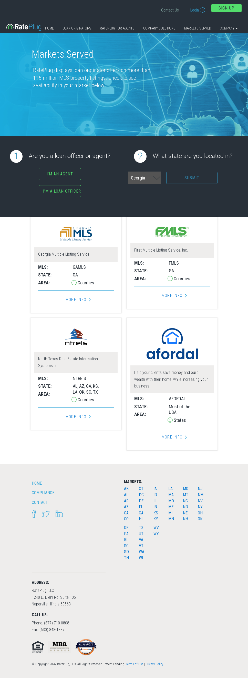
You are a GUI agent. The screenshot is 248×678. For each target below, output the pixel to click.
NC (185, 500)
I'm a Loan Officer (62, 191)
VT (141, 545)
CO (126, 518)
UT (141, 533)
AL (126, 494)
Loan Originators (77, 28)
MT (185, 494)
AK (126, 488)
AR (126, 500)
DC (141, 494)
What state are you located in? (183, 156)
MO (185, 488)
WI (141, 557)
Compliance (43, 492)
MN (171, 518)
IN (155, 506)
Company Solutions (159, 28)
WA (141, 551)
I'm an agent (60, 174)
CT (141, 488)
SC (126, 545)
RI (125, 539)
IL (155, 500)
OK (200, 518)
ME (170, 506)
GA (141, 513)
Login (194, 10)
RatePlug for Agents (117, 28)
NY (200, 506)
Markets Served (197, 28)
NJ (200, 488)
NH (185, 518)
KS (155, 513)
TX (141, 527)
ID (155, 494)
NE (185, 513)
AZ (126, 506)
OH (200, 513)
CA (126, 513)
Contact (40, 502)
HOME (37, 483)
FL (141, 506)
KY (155, 518)
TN (126, 557)
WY (156, 533)
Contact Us (170, 10)
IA (155, 488)
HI (140, 518)
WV (156, 527)
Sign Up (226, 8)
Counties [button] (85, 282)
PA (126, 533)
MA (171, 494)
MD (171, 500)
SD (126, 551)
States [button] (179, 420)
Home (49, 28)
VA (141, 539)
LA (170, 488)
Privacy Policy (154, 664)
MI (170, 513)
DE (141, 500)
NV (200, 500)
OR (126, 527)
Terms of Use (134, 664)
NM (200, 494)
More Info (76, 299)
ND (185, 506)
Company (229, 28)
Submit (191, 177)
